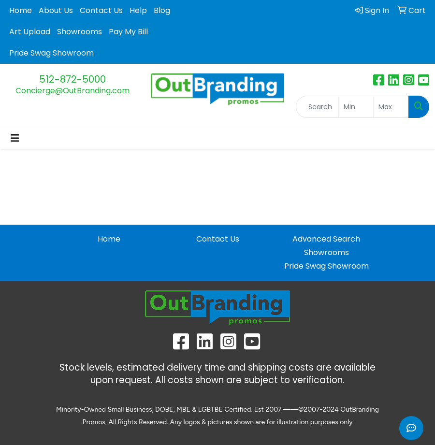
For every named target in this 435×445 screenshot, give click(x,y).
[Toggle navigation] (15, 138)
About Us (56, 10)
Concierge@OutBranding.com (72, 90)
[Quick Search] (317, 107)
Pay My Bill (128, 31)
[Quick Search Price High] (391, 107)
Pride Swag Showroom (51, 52)
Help (138, 10)
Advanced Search (326, 238)
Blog (162, 10)
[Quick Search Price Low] (356, 107)
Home (20, 10)
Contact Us (101, 10)
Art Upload (29, 31)
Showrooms (79, 31)
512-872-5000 (72, 79)
